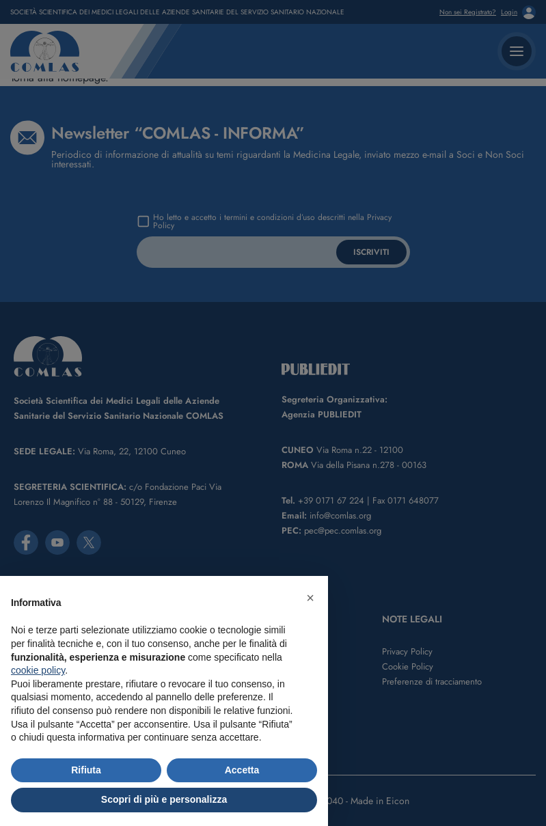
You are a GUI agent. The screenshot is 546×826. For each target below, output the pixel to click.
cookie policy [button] (38, 670)
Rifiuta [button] (86, 770)
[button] (310, 598)
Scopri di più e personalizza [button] (164, 799)
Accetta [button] (242, 770)
